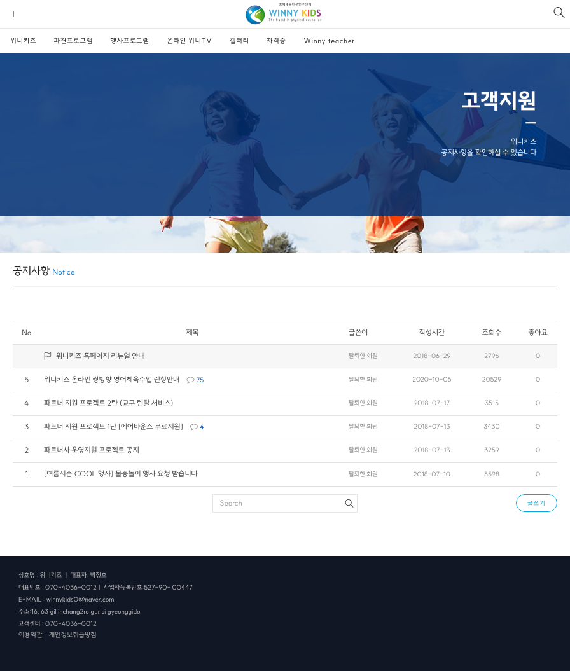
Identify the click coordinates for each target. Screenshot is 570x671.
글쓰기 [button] (536, 503)
